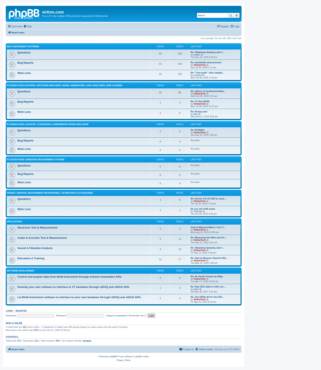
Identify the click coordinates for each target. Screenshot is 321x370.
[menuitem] (27, 26)
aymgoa (87, 340)
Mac (196, 114)
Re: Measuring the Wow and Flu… (209, 237)
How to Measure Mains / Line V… (208, 227)
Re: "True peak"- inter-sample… (208, 72)
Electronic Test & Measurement (37, 227)
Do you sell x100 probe (203, 209)
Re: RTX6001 (197, 130)
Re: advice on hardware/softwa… (208, 91)
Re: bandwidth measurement (206, 62)
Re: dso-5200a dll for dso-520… (207, 297)
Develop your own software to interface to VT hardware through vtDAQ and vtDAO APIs (73, 287)
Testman (198, 211)
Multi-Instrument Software (23, 46)
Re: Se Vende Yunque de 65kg (207, 276)
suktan (197, 54)
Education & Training (30, 258)
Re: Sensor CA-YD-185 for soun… (209, 198)
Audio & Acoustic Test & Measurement (42, 237)
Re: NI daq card (199, 111)
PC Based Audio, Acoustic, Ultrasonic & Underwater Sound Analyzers (47, 124)
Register (21, 311)
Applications (14, 222)
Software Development (21, 271)
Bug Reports (25, 62)
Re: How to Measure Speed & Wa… (209, 258)
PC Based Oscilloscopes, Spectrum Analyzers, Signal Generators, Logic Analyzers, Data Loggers (64, 85)
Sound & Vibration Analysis (35, 248)
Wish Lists (24, 73)
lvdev (196, 289)
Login (9, 311)
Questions (24, 52)
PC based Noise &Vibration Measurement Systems (35, 159)
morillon (198, 75)
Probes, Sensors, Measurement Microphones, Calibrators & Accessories (50, 193)
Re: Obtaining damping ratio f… (208, 52)
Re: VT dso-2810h (200, 101)
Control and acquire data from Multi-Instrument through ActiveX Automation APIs (69, 276)
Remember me (138, 315)
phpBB (113, 356)
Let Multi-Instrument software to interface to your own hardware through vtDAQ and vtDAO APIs (79, 297)
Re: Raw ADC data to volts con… (208, 286)
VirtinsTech (200, 65)
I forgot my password (116, 315)
